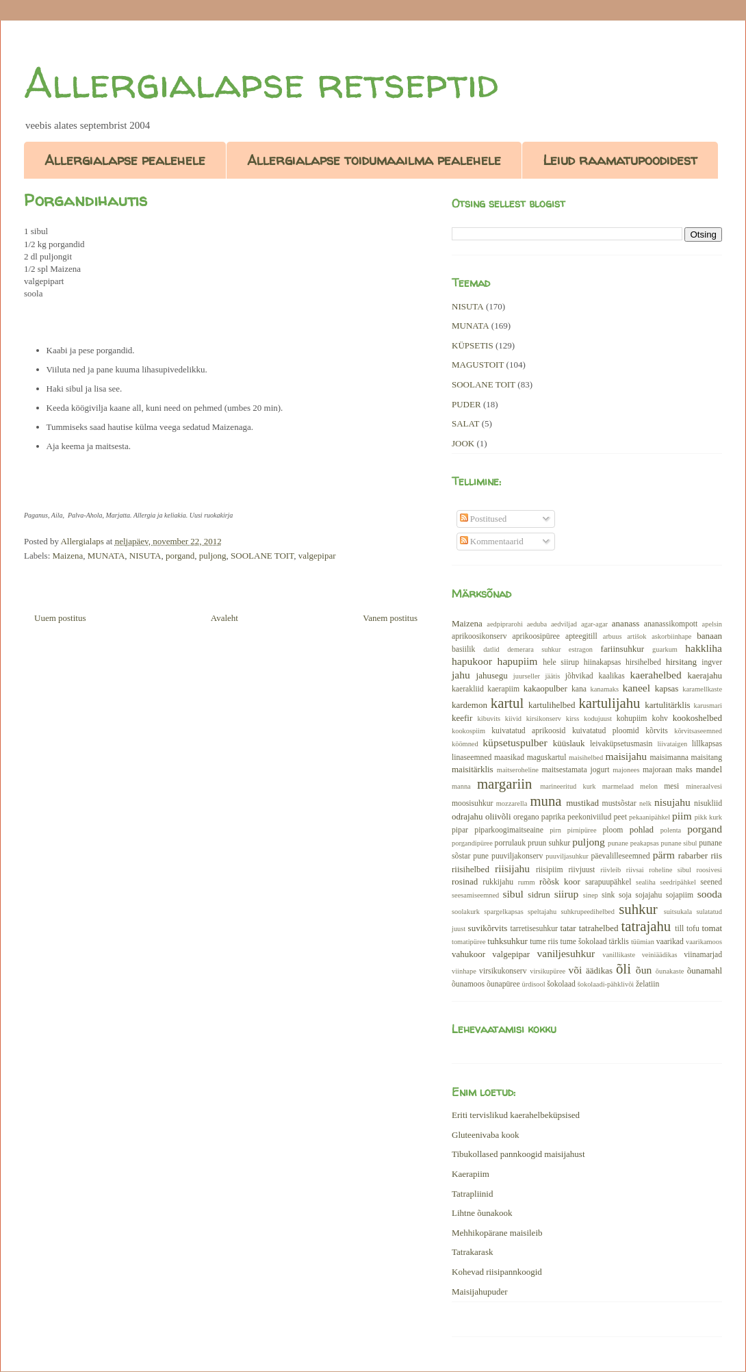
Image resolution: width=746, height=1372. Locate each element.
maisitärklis (472, 769)
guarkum (665, 649)
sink (608, 895)
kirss (573, 718)
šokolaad (561, 984)
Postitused (483, 518)
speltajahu (542, 911)
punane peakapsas (633, 843)
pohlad (642, 829)
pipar (460, 830)
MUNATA (106, 555)
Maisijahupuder (480, 1291)
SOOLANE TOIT (262, 555)
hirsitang (681, 662)
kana (579, 689)
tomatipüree (469, 941)
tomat (712, 928)
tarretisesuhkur (533, 928)
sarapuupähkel (608, 882)
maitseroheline (518, 770)
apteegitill (581, 636)
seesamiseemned (475, 895)
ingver (712, 662)
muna (545, 801)
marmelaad (618, 786)
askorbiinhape (671, 636)
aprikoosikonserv (479, 636)
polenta (671, 830)
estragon (581, 649)
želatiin (647, 984)
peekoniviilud (589, 817)
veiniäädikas (660, 954)
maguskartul (547, 757)
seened (711, 882)
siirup (566, 894)
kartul (507, 703)
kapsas (667, 688)
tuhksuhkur (507, 941)
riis (716, 855)
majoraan (657, 769)
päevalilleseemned (620, 856)
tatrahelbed (599, 928)
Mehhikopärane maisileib (497, 1233)
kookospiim (468, 731)
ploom (613, 830)
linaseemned (471, 757)
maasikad (509, 757)
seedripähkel (678, 882)
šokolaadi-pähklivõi (606, 984)
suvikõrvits (488, 928)
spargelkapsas (504, 911)
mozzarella (512, 803)
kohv (659, 718)
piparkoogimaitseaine (508, 830)
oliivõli (498, 816)
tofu (692, 928)
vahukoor (468, 954)
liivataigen (672, 744)
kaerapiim (503, 689)
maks (684, 769)
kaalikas (611, 676)
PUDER (466, 404)
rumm (526, 882)
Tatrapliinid (472, 1194)
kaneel (636, 688)
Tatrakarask (472, 1252)
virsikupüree (547, 971)
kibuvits (489, 718)
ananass (625, 623)
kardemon (469, 705)
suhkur (638, 909)
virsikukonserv (502, 971)
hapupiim (518, 661)
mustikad (582, 803)
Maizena (68, 555)
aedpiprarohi (505, 624)
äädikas (599, 970)
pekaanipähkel (649, 817)
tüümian (642, 941)
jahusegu (492, 675)
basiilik (463, 649)
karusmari (707, 705)
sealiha (646, 882)
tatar (568, 928)
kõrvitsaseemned (698, 731)
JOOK (463, 443)
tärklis (619, 941)
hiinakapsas (602, 662)
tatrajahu (646, 926)
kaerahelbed (655, 675)
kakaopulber (545, 688)
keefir (462, 718)
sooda (709, 894)
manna (461, 786)
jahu (461, 675)
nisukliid (708, 803)
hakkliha (703, 648)
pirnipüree (582, 830)
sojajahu (648, 895)
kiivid (513, 718)
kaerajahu (704, 675)
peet (619, 817)
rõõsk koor (559, 881)
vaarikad (670, 941)
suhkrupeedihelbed (587, 911)
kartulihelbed (552, 705)
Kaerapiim (470, 1174)
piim (682, 816)
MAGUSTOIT (478, 364)
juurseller (526, 676)
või (575, 970)
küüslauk (569, 743)
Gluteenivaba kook (485, 1135)
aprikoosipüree (536, 636)
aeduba (537, 624)
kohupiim (632, 718)
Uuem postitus (60, 618)
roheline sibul (670, 870)
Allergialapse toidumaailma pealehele (374, 160)
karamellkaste (702, 689)
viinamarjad (703, 954)
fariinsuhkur (622, 649)
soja (625, 895)
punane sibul (679, 843)
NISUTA (145, 555)
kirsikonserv (543, 718)
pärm (664, 855)
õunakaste (670, 971)
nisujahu (672, 802)
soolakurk (466, 911)
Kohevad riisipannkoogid (497, 1272)
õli (623, 968)
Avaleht (224, 618)
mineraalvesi (704, 786)
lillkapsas (707, 743)
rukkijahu (498, 882)
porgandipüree (472, 843)
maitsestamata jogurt (575, 769)
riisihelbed (470, 869)
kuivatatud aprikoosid (528, 730)
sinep (590, 895)
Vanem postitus (390, 618)
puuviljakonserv (517, 856)
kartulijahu (609, 703)
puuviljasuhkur (566, 856)
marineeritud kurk (567, 786)
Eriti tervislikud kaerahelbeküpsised (516, 1115)
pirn (555, 830)
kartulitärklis (667, 705)
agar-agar (594, 624)
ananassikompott (671, 624)
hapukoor (472, 661)
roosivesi (709, 870)
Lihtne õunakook (482, 1213)
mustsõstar (619, 803)
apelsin (712, 624)
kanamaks (605, 689)
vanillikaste (618, 954)
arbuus (612, 636)
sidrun (539, 894)
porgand (180, 555)
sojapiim (679, 895)
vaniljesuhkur (566, 953)
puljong (213, 555)
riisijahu (512, 868)
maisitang (706, 757)
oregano (526, 817)
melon (649, 786)
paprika (553, 817)
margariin (504, 783)
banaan (709, 636)
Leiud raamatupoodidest (620, 160)
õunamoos (468, 984)
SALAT (465, 423)
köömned (465, 744)
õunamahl (704, 970)
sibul (512, 894)
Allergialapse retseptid (261, 83)
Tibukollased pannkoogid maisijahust (518, 1154)
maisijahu (626, 756)
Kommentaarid (492, 541)
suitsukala (678, 911)
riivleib (610, 870)
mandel (709, 769)
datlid (491, 649)
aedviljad (564, 624)
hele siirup (561, 662)
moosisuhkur (472, 803)
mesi (671, 786)
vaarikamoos (704, 941)
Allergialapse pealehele (124, 160)
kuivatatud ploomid (605, 730)
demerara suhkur (534, 649)
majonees (626, 770)
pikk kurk (708, 817)
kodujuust (598, 718)
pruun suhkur (549, 843)
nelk (645, 803)
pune (481, 856)
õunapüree (503, 984)
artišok (636, 636)
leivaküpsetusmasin (621, 743)
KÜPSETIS (472, 345)
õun (644, 970)
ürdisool (533, 984)
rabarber (693, 855)
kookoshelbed (697, 718)
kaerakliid (468, 689)
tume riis (544, 941)
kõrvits (656, 730)
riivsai (635, 870)
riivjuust (581, 869)
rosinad (465, 881)
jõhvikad (579, 676)
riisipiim (549, 869)
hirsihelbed (643, 662)
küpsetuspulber (515, 742)
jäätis (552, 676)
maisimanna (669, 757)
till (679, 928)
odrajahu (467, 816)
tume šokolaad (584, 941)
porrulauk (510, 843)
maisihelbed (586, 757)
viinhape (464, 971)
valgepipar (317, 555)
